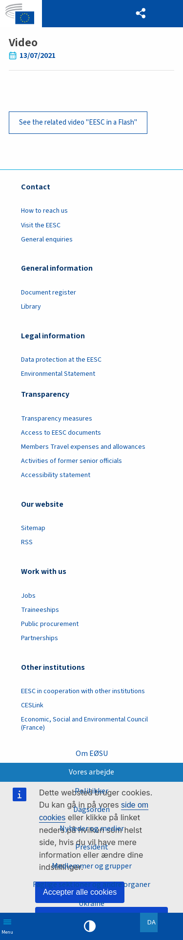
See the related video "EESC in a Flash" (78, 122)
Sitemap (33, 528)
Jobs (28, 596)
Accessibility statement (55, 475)
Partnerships (39, 638)
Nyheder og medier (92, 828)
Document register (48, 292)
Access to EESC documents (61, 433)
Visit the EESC (41, 225)
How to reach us (44, 211)
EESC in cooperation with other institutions (83, 691)
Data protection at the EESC (61, 360)
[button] (141, 13)
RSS (27, 542)
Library (31, 307)
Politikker (91, 791)
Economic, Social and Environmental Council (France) (84, 724)
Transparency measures (56, 419)
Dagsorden (91, 809)
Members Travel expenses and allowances (83, 447)
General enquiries (47, 239)
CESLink (32, 705)
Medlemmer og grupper (92, 866)
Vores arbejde (91, 772)
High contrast (90, 926)
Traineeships (40, 610)
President (91, 847)
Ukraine (91, 903)
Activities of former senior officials (71, 461)
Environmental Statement (58, 374)
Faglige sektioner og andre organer (91, 884)
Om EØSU (92, 753)
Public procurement (50, 624)
